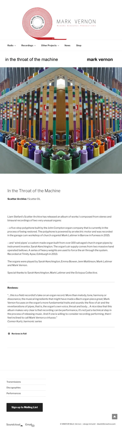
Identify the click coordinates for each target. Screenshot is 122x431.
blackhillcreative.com (106, 424)
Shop (78, 45)
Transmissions (14, 381)
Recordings (28, 45)
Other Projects (50, 45)
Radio (11, 45)
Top (114, 416)
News (67, 45)
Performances (14, 393)
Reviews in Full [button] (17, 333)
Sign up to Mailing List (24, 407)
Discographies (14, 387)
